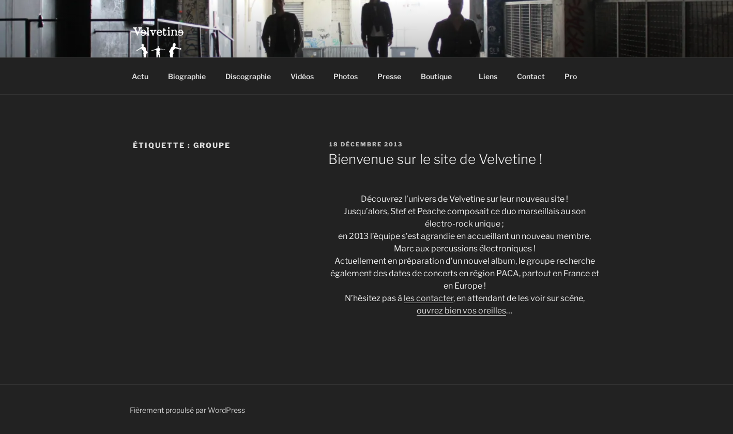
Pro (575, 76)
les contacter (428, 298)
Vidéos (302, 76)
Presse (389, 76)
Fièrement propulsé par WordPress (187, 410)
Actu (140, 76)
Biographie (187, 76)
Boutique (441, 76)
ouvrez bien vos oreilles (461, 311)
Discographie (248, 76)
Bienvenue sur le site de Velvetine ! (435, 159)
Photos (345, 76)
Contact (531, 76)
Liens (488, 76)
